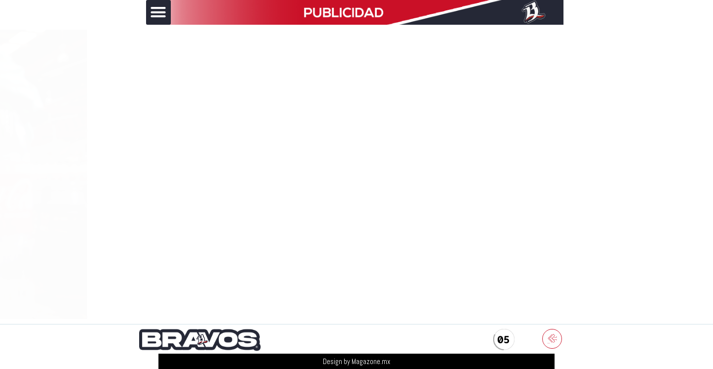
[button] (158, 12)
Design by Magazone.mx (356, 361)
